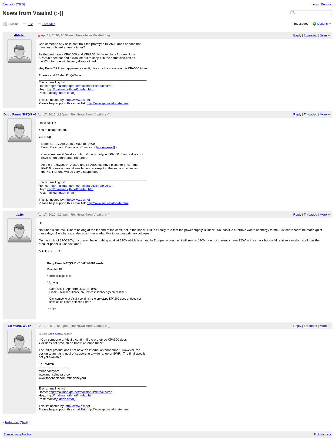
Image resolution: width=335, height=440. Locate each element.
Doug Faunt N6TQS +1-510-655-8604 (30, 114)
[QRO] (20, 4)
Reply (297, 35)
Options (322, 23)
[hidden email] (65, 93)
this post (55, 333)
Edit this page (322, 434)
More (323, 35)
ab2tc (20, 214)
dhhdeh (20, 35)
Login (315, 4)
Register (326, 4)
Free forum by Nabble (17, 434)
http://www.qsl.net (77, 100)
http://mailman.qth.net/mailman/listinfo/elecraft (80, 86)
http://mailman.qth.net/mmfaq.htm (70, 89)
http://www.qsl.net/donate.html (107, 103)
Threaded (49, 24)
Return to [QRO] (16, 422)
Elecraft (8, 4)
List (30, 24)
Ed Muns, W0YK (20, 326)
